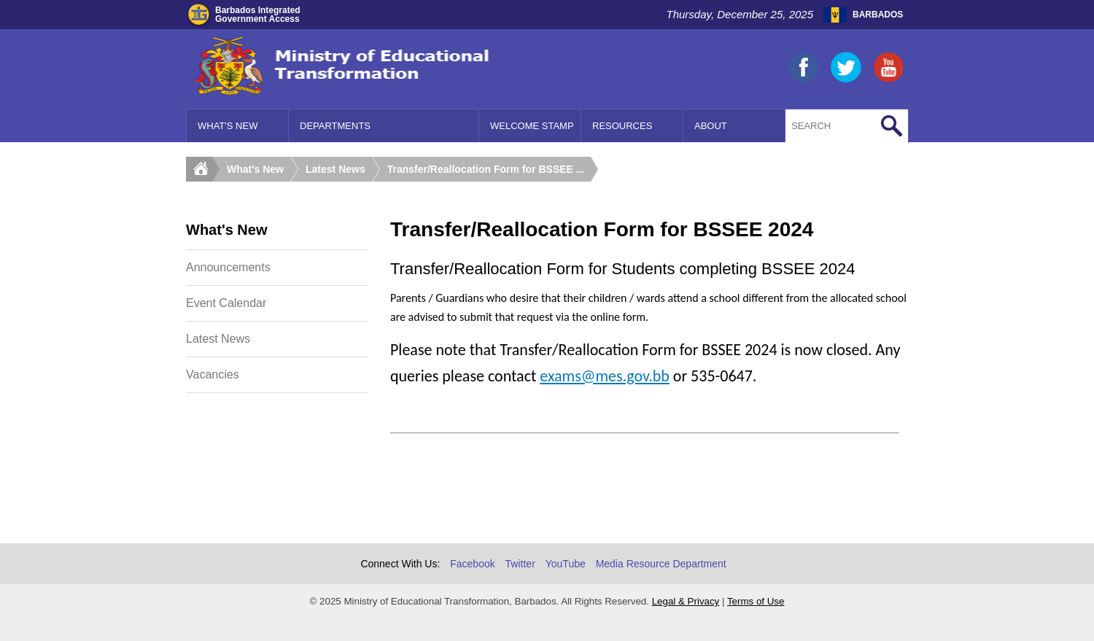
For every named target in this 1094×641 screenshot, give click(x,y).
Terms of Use (756, 601)
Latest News (335, 169)
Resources (622, 125)
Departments (335, 125)
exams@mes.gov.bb (605, 376)
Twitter (520, 564)
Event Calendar (226, 303)
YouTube (566, 564)
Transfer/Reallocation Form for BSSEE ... (486, 169)
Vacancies (212, 374)
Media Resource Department (661, 564)
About (710, 125)
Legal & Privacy (686, 601)
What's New (227, 125)
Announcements (228, 267)
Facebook (472, 564)
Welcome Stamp (532, 125)
